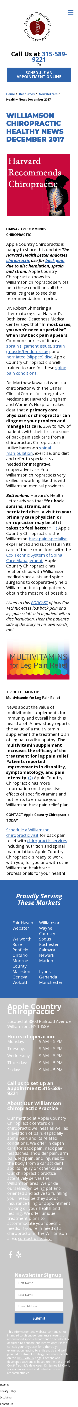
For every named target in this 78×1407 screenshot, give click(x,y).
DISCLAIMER (25, 1358)
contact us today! (35, 1238)
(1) (54, 528)
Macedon (21, 971)
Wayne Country (47, 930)
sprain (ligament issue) (28, 346)
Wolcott (19, 982)
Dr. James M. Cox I (56, 1365)
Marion (46, 960)
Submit (39, 1318)
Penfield (20, 950)
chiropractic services (47, 840)
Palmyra (47, 950)
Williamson (50, 922)
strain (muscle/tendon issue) (35, 348)
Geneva (19, 977)
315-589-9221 (49, 57)
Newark (46, 955)
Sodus (45, 939)
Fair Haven (22, 922)
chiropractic (18, 260)
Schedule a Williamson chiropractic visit (28, 832)
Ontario (20, 955)
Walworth (22, 939)
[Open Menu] (70, 12)
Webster (20, 928)
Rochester (49, 944)
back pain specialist (48, 539)
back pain (54, 260)
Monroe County (20, 963)
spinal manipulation (28, 450)
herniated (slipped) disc (29, 357)
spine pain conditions (36, 370)
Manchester (51, 982)
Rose (17, 944)
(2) (30, 777)
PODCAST (39, 602)
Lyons (45, 971)
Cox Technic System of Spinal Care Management (34, 557)
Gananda (48, 977)
